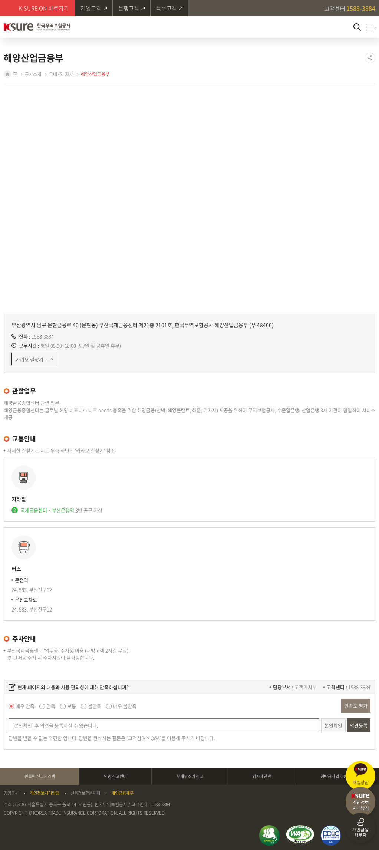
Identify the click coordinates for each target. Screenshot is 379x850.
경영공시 (11, 793)
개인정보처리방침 (44, 793)
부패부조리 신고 (190, 776)
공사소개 (33, 74)
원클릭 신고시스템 (39, 776)
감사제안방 (262, 776)
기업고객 (90, 8)
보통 (71, 705)
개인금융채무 (122, 793)
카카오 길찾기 (29, 359)
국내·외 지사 (61, 74)
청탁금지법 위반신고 (337, 776)
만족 (50, 705)
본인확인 (333, 725)
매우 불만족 (124, 705)
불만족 (94, 705)
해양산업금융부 (95, 74)
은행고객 (128, 8)
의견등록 (359, 725)
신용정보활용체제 (85, 793)
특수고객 (166, 8)
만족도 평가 (356, 705)
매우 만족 (25, 705)
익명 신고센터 (115, 776)
